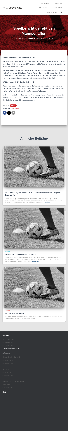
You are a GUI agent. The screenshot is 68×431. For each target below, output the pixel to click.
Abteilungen (59, 3)
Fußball (13, 105)
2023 (12, 108)
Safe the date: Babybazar (14, 313)
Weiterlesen (47, 202)
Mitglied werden (43, 7)
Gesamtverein (45, 3)
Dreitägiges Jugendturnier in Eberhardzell (20, 254)
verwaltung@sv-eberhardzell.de (11, 348)
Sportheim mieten (58, 7)
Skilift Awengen (52, 12)
